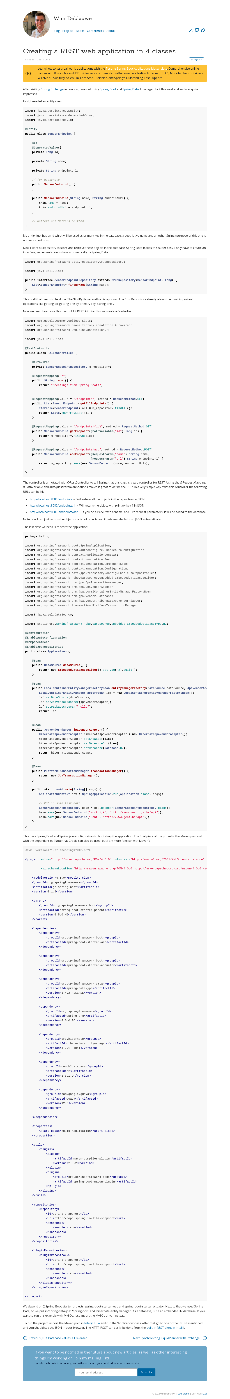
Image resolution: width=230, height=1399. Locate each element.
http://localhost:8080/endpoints (51, 499)
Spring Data (131, 89)
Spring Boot (108, 89)
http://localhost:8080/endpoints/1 (52, 505)
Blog (57, 31)
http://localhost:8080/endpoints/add (54, 512)
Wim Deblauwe (73, 18)
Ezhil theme (183, 1393)
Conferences (95, 31)
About (111, 31)
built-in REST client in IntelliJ (165, 1328)
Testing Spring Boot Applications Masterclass (136, 68)
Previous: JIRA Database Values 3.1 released (55, 1338)
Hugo (204, 1393)
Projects (67, 31)
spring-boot (196, 59)
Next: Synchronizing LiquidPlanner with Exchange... (170, 1338)
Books (80, 31)
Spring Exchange (52, 89)
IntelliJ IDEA (92, 1323)
